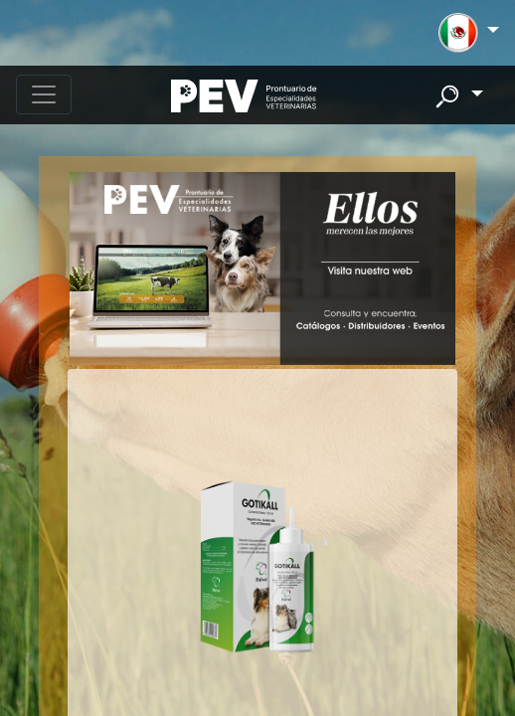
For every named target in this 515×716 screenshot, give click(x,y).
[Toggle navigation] (44, 94)
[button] (468, 33)
